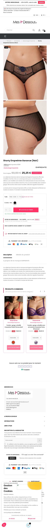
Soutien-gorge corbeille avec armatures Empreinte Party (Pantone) (37, 327)
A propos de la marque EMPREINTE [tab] (16, 260)
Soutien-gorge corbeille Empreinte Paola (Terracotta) (14, 326)
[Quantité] (8, 210)
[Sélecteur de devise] (36, 15)
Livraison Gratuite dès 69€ (21, 10)
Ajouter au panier (26, 210)
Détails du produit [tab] (23, 255)
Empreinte (14, 320)
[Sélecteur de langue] (43, 15)
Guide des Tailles (27, 197)
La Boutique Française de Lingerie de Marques (17, 8)
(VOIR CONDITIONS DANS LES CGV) (37, 233)
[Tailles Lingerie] (15, 197)
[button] (4, 525)
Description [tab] (7, 255)
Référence (7, 164)
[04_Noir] (14, 202)
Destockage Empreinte (11, 168)
